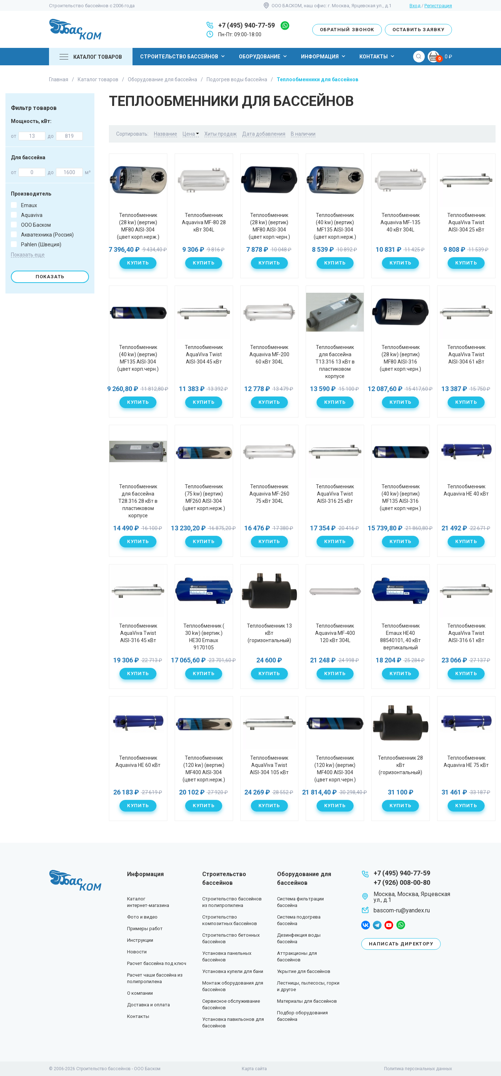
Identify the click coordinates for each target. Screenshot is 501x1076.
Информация (324, 56)
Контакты (377, 56)
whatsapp (284, 25)
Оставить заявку (418, 29)
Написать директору (401, 943)
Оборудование (264, 56)
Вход (415, 5)
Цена (191, 134)
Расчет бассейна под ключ (156, 963)
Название (165, 134)
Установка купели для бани (232, 971)
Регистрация (438, 5)
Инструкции (140, 940)
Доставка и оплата (148, 1004)
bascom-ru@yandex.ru (402, 910)
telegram (377, 925)
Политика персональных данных (418, 1068)
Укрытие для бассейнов (303, 971)
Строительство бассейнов (183, 56)
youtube (388, 925)
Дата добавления (263, 134)
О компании (140, 993)
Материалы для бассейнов (307, 1001)
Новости (137, 951)
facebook (365, 925)
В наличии (303, 134)
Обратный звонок (347, 29)
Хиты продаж (220, 134)
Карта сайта (254, 1068)
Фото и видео (142, 917)
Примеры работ (145, 928)
